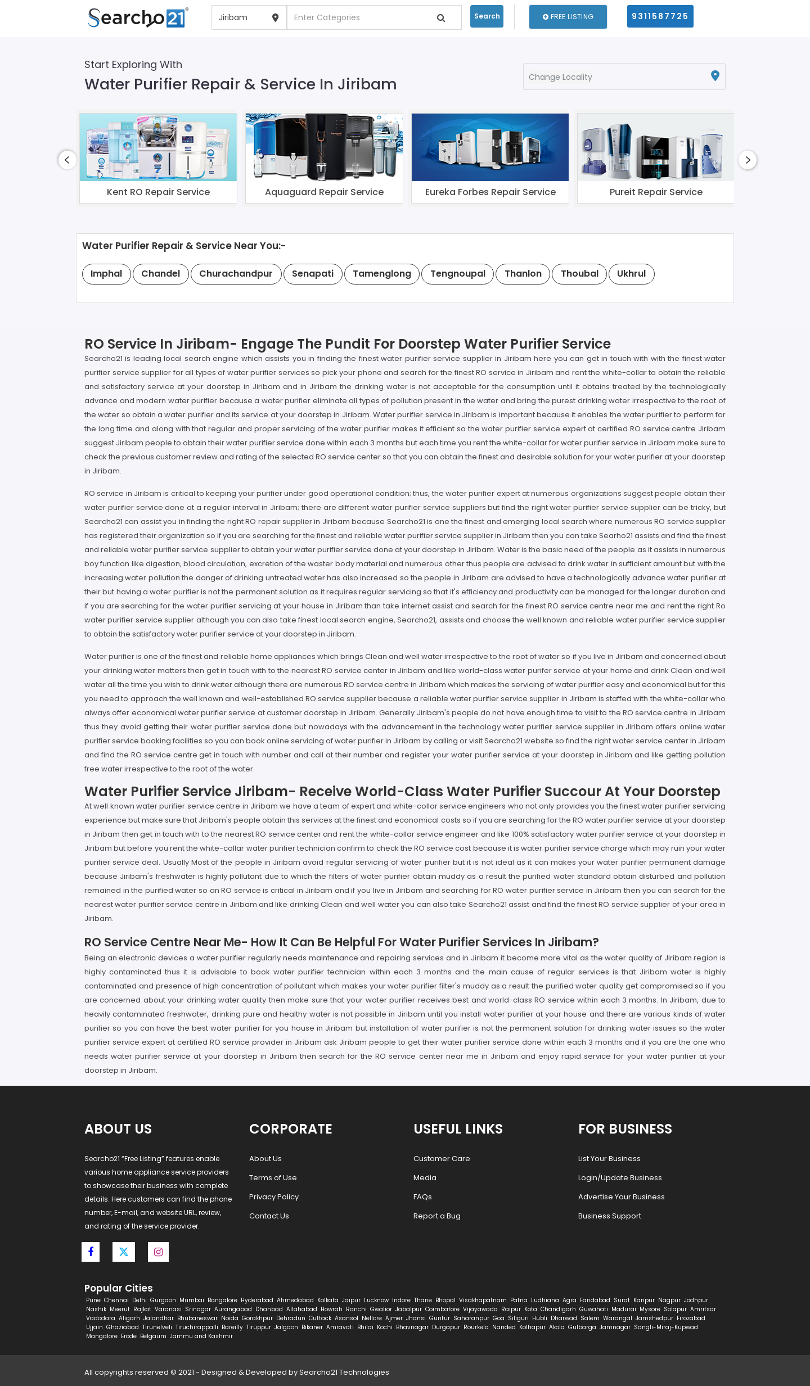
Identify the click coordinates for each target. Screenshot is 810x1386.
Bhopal (445, 1300)
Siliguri (518, 1318)
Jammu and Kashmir (201, 1336)
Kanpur (644, 1300)
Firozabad (691, 1318)
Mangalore (102, 1336)
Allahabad (301, 1309)
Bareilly (232, 1327)
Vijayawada (480, 1309)
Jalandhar (158, 1318)
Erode (129, 1336)
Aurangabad (233, 1309)
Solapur (675, 1309)
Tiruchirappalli (197, 1327)
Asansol (346, 1318)
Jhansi (416, 1318)
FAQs (422, 1196)
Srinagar (198, 1309)
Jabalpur (408, 1309)
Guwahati (593, 1309)
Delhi (139, 1300)
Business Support (609, 1216)
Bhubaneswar (197, 1318)
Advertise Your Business (621, 1196)
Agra (569, 1300)
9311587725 (660, 16)
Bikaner (312, 1327)
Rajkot (142, 1309)
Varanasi (168, 1309)
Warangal (617, 1318)
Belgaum (153, 1336)
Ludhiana (545, 1300)
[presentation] (67, 160)
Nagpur (669, 1300)
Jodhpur (696, 1300)
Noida (229, 1318)
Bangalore (222, 1300)
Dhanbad (269, 1309)
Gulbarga (582, 1327)
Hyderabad (257, 1300)
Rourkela (476, 1327)
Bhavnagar (412, 1327)
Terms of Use (273, 1177)
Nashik (96, 1309)
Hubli (539, 1318)
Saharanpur (471, 1318)
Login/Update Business (620, 1177)
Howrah (332, 1309)
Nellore (372, 1318)
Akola (557, 1327)
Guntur (439, 1318)
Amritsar (703, 1309)
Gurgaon (163, 1300)
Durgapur (446, 1327)
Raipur (511, 1309)
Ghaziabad (122, 1327)
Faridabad (595, 1300)
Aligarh (129, 1318)
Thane (423, 1300)
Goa (499, 1318)
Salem (590, 1318)
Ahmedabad (295, 1300)
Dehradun (290, 1318)
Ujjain (94, 1327)
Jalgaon (286, 1327)
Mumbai (191, 1300)
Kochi (385, 1327)
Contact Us (269, 1216)
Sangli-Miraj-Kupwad (666, 1327)
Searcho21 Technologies (344, 1372)
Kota (530, 1309)
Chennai (116, 1300)
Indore (401, 1300)
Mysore (650, 1309)
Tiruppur (258, 1327)
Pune (93, 1300)
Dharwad (564, 1318)
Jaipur (351, 1300)
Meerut (120, 1309)
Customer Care (441, 1158)
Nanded (504, 1327)
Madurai (623, 1309)
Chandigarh (558, 1309)
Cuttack (320, 1318)
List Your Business (609, 1158)
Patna (519, 1300)
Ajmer (394, 1318)
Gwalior (381, 1309)
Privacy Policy (274, 1196)
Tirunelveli (157, 1327)
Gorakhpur (257, 1318)
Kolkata (328, 1300)
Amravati (340, 1327)
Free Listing (568, 16)
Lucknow (376, 1300)
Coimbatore (442, 1309)
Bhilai (365, 1327)
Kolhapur (532, 1327)
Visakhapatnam (483, 1300)
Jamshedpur (654, 1318)
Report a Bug (437, 1216)
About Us (265, 1158)
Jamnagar (615, 1327)
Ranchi (356, 1309)
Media (424, 1177)
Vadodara (100, 1318)
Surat (622, 1300)
